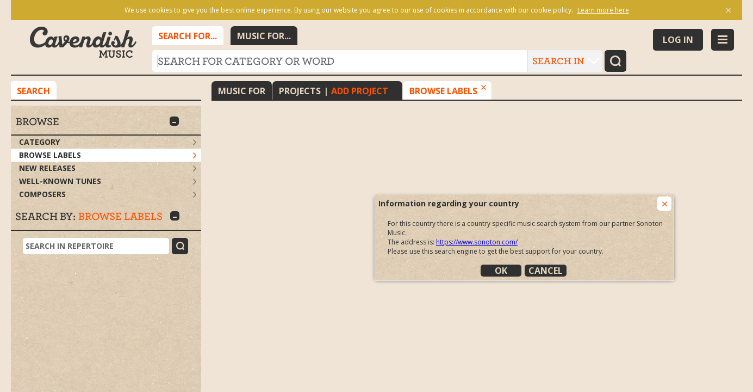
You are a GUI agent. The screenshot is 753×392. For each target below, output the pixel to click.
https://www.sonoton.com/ (477, 242)
